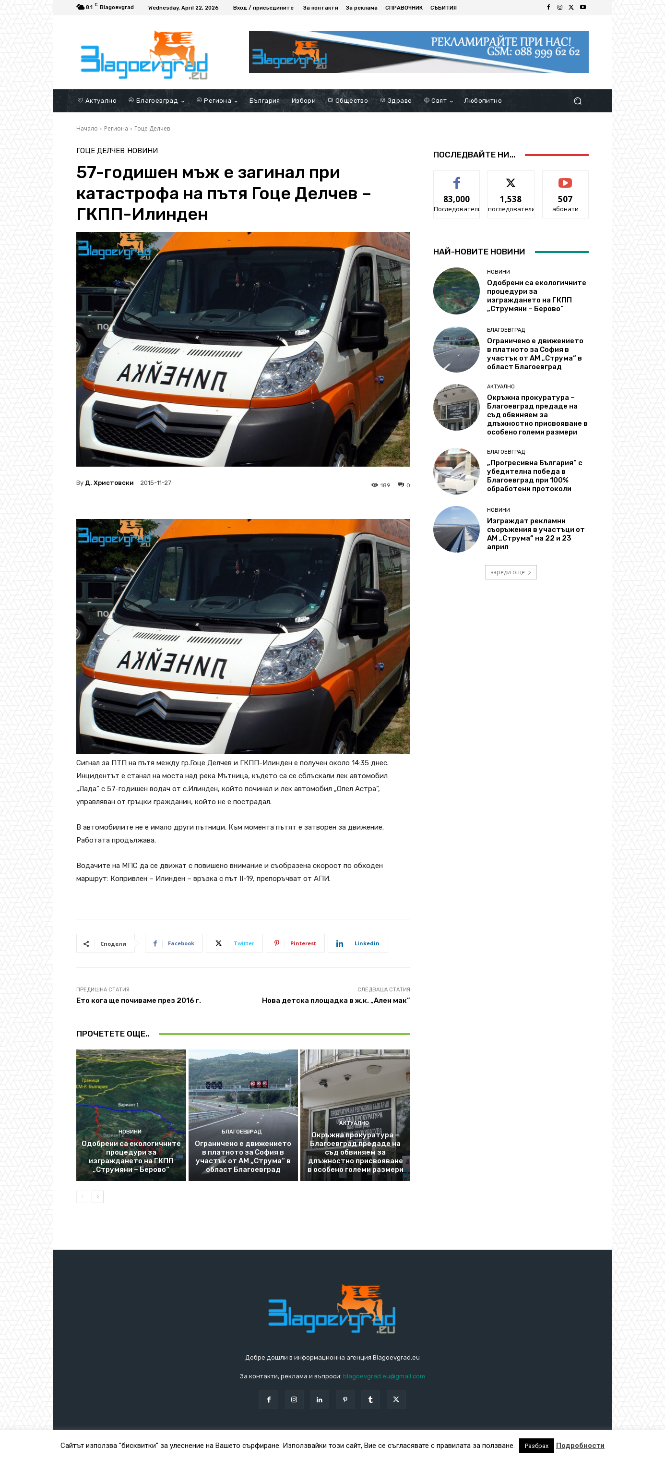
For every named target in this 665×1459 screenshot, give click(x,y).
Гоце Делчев (152, 128)
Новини (142, 151)
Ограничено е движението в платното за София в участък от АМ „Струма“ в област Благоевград (243, 1156)
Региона (116, 128)
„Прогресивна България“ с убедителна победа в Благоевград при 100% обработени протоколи (534, 475)
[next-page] (98, 1197)
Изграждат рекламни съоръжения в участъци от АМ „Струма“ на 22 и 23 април (536, 534)
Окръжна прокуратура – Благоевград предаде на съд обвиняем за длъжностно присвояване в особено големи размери (356, 1152)
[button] (577, 101)
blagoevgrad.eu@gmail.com (384, 1376)
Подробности (580, 1445)
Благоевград (242, 1131)
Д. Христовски (109, 483)
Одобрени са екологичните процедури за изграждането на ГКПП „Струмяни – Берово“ (131, 1156)
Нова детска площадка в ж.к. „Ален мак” (336, 1000)
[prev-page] (82, 1197)
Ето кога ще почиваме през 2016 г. (138, 1000)
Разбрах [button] (536, 1445)
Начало (87, 128)
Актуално (354, 1123)
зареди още (511, 572)
